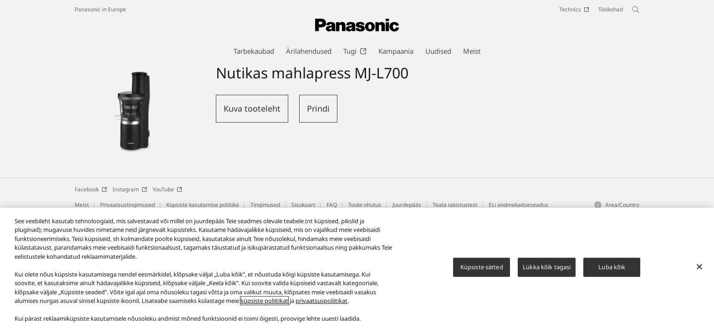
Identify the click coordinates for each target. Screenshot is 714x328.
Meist (82, 205)
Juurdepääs (407, 205)
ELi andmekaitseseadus (518, 205)
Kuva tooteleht (252, 108)
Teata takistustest (455, 205)
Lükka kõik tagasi (547, 270)
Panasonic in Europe (100, 9)
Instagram (129, 189)
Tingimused (265, 205)
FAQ (331, 205)
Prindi (318, 108)
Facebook (91, 189)
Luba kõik (611, 270)
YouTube (167, 189)
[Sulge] (699, 271)
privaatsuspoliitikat (321, 305)
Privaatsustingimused (127, 205)
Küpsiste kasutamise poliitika (202, 205)
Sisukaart (303, 205)
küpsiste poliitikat (264, 305)
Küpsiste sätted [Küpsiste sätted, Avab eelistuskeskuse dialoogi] (481, 270)
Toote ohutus (364, 205)
